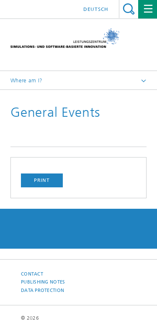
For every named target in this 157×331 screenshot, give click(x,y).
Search (128, 9)
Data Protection (42, 290)
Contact (32, 274)
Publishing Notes (43, 282)
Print (42, 180)
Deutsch (95, 9)
